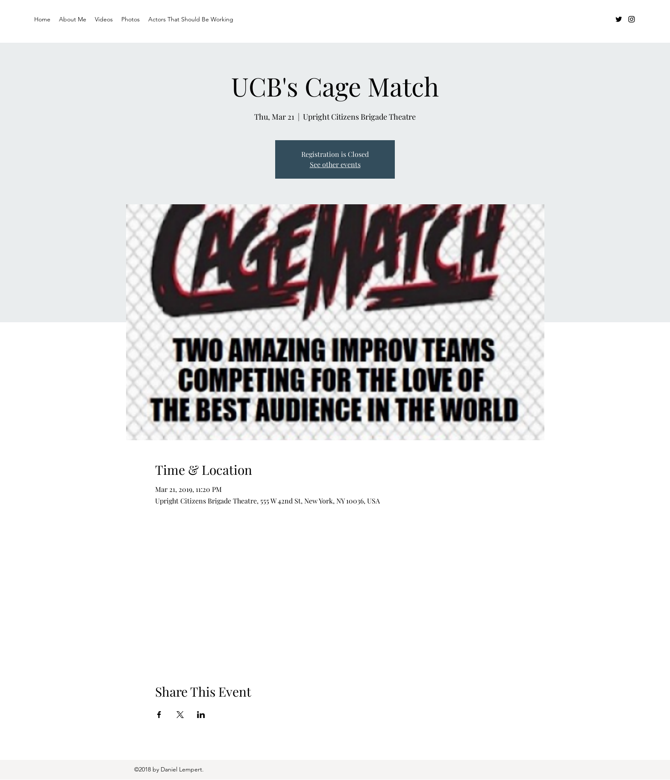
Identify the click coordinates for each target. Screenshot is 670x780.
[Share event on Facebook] (159, 714)
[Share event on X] (180, 714)
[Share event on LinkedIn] (201, 714)
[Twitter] (618, 19)
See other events (335, 164)
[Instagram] (631, 19)
